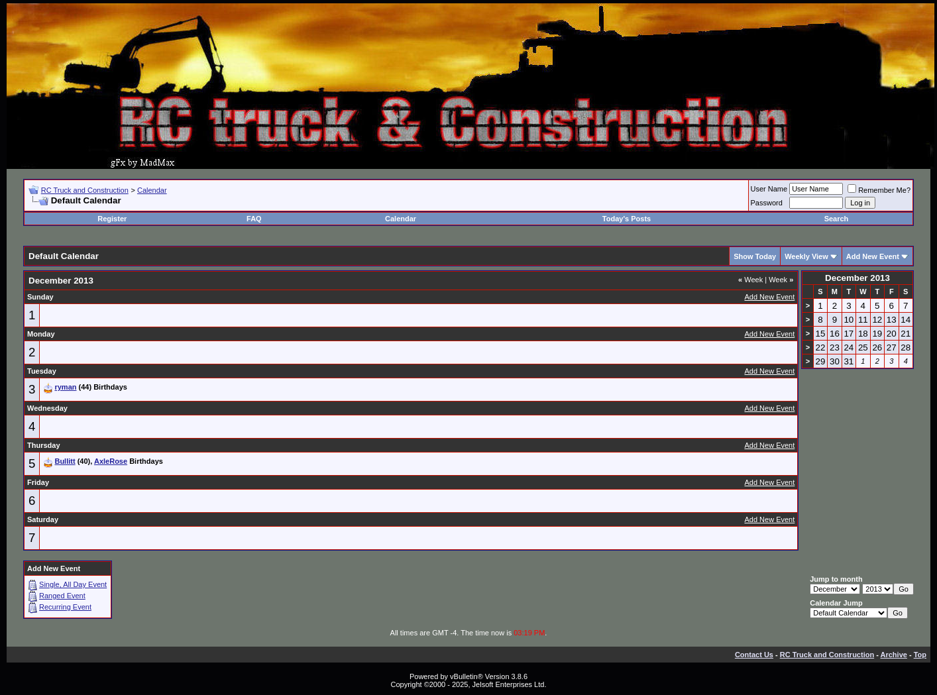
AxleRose (110, 461)
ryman (65, 387)
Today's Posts (626, 219)
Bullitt (64, 461)
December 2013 (857, 278)
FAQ (254, 219)
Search (836, 219)
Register (112, 219)
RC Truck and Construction (85, 190)
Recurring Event (65, 607)
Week (750, 280)
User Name (769, 189)
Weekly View (806, 256)
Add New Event (872, 256)
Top (920, 655)
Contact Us (754, 655)
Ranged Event (62, 596)
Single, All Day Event (73, 584)
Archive (894, 655)
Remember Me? (879, 190)
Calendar (152, 190)
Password (767, 203)
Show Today (755, 256)
